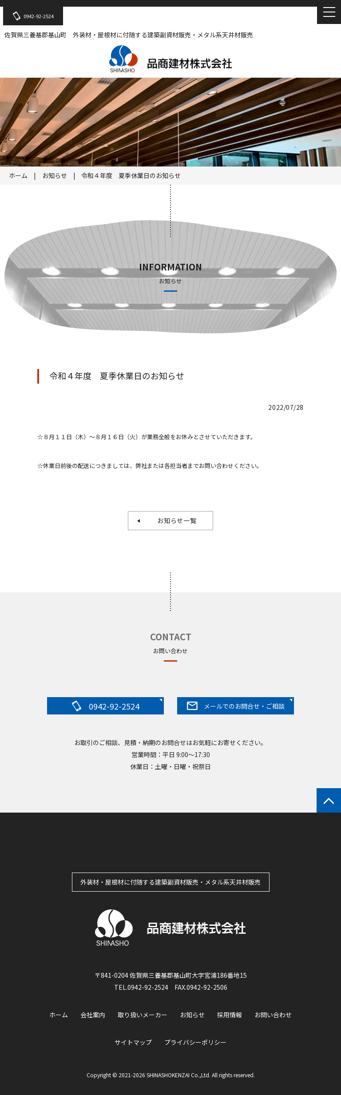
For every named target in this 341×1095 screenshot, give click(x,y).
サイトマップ (133, 1042)
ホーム (18, 175)
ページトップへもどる (329, 800)
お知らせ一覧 (174, 520)
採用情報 (229, 1014)
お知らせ (54, 175)
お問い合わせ (273, 1014)
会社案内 (92, 1014)
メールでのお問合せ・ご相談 (236, 706)
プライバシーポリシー (195, 1042)
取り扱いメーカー (142, 1014)
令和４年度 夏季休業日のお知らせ (131, 175)
